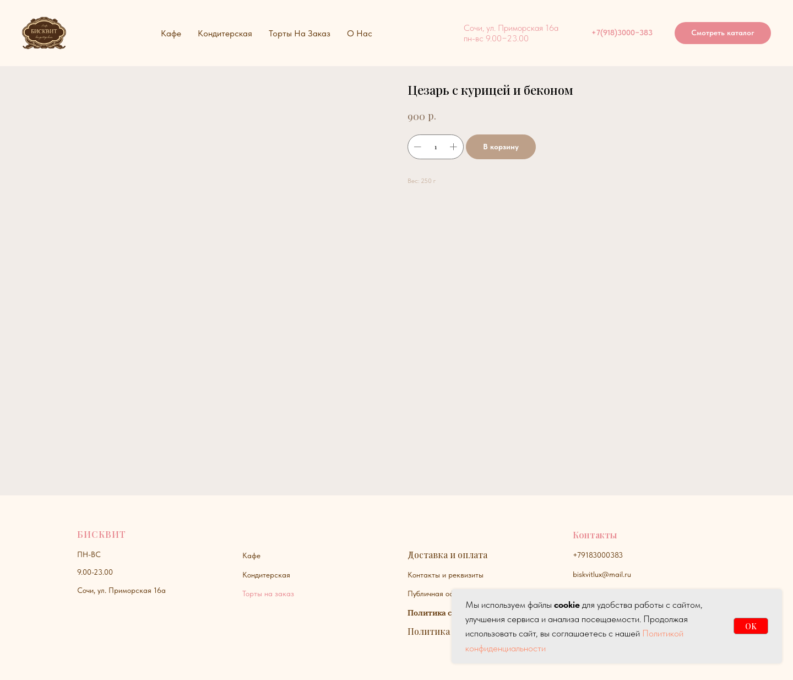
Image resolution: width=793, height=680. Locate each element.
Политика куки (440, 631)
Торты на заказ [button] (299, 33)
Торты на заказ (268, 593)
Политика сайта (439, 613)
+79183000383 (598, 555)
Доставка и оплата (447, 554)
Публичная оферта (439, 593)
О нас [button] (359, 33)
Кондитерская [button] (225, 33)
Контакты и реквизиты (446, 574)
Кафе (251, 555)
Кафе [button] (171, 33)
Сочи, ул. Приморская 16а (121, 590)
